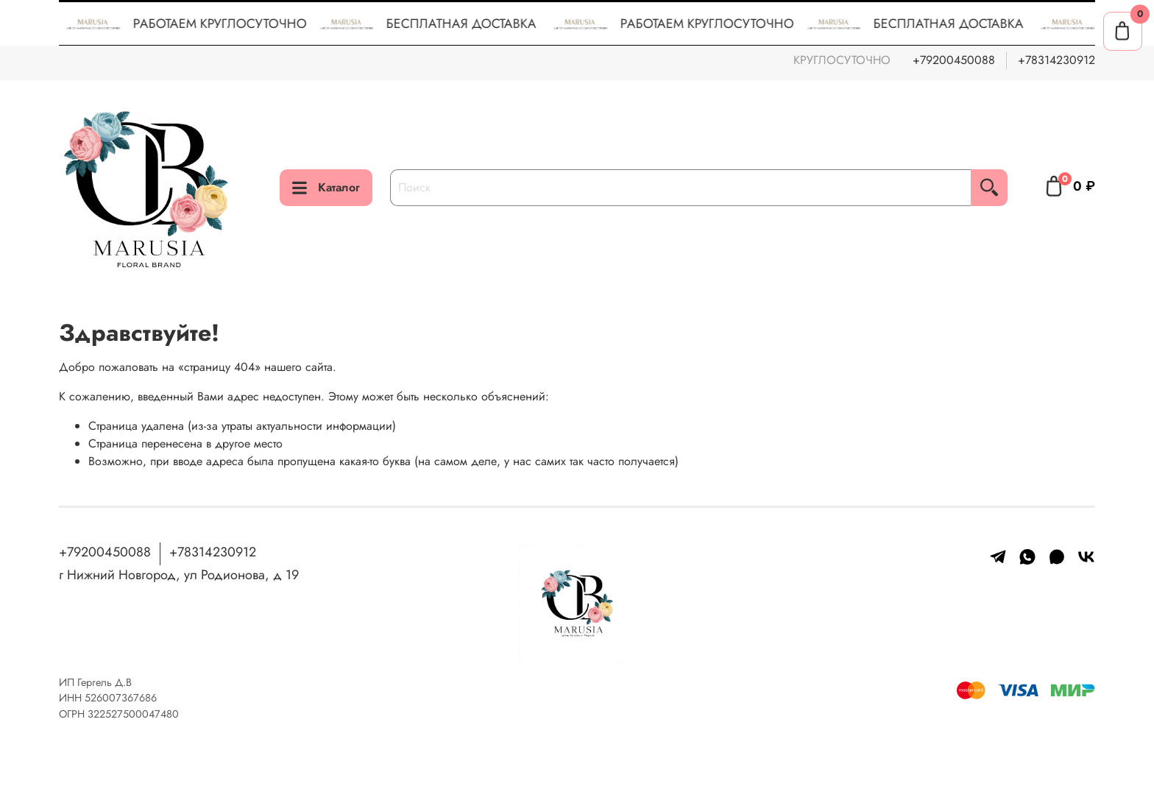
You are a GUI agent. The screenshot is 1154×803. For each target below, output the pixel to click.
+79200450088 (954, 60)
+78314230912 (1056, 60)
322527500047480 (133, 714)
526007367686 (121, 697)
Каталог (326, 187)
